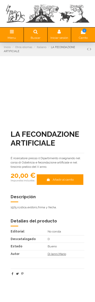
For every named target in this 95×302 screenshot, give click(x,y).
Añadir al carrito (59, 179)
